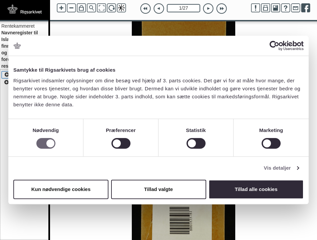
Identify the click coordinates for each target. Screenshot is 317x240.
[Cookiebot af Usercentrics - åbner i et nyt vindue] (274, 46)
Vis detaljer (277, 168)
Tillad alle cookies (256, 189)
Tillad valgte (158, 189)
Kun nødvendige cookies (61, 189)
